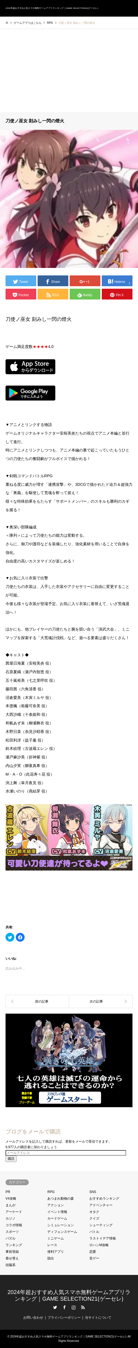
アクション (55, 1205)
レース (52, 1245)
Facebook (64, 1307)
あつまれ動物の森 (60, 1198)
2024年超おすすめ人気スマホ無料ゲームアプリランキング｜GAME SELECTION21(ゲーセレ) (68, 1336)
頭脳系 (10, 1265)
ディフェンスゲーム (62, 1232)
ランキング (14, 1245)
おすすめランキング (104, 1198)
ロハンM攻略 (99, 1245)
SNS (92, 1192)
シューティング (101, 1225)
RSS (83, 1307)
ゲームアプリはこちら (27, 22)
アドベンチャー (101, 1205)
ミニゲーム (55, 1238)
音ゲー (94, 1258)
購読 (11, 1159)
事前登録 (12, 1252)
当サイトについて (98, 1317)
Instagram (73, 1307)
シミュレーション (60, 1225)
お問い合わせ (33, 1317)
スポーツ (12, 1232)
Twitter (55, 1307)
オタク (94, 1212)
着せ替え (12, 1258)
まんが (10, 1205)
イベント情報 (57, 1212)
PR (8, 1192)
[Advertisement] (69, 70)
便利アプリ (55, 1252)
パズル (10, 1238)
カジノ (10, 1218)
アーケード (14, 1212)
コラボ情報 (14, 1225)
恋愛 (92, 1252)
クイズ (94, 1218)
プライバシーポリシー (64, 1317)
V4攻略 (11, 1198)
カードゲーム (57, 1218)
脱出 (50, 1258)
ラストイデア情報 (102, 1238)
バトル (94, 1232)
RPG (50, 1192)
